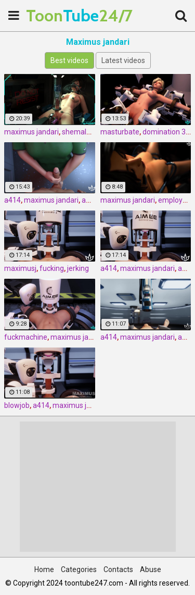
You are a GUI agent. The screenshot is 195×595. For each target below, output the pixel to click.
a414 (12, 200)
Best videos (69, 60)
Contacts (118, 569)
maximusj (20, 268)
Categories (79, 569)
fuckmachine (25, 337)
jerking (78, 268)
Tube (52, 15)
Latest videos (123, 60)
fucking (52, 268)
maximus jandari (31, 132)
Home (44, 569)
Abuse (150, 569)
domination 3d (166, 132)
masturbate (119, 132)
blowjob (17, 405)
